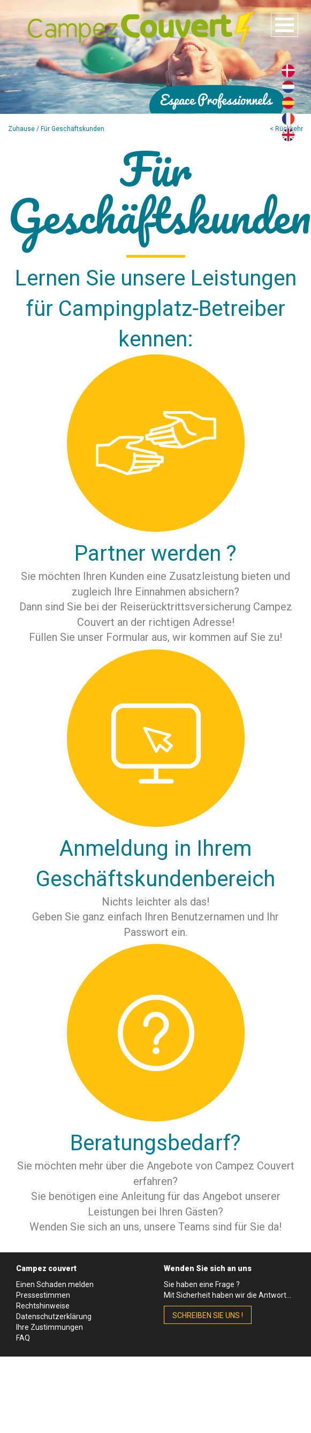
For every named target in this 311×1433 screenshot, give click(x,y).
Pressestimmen (43, 1295)
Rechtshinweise (43, 1306)
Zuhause (21, 129)
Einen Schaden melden (55, 1284)
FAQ (23, 1338)
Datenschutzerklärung (54, 1316)
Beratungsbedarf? (155, 1143)
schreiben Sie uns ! (207, 1315)
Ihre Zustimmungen (49, 1327)
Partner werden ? (155, 553)
